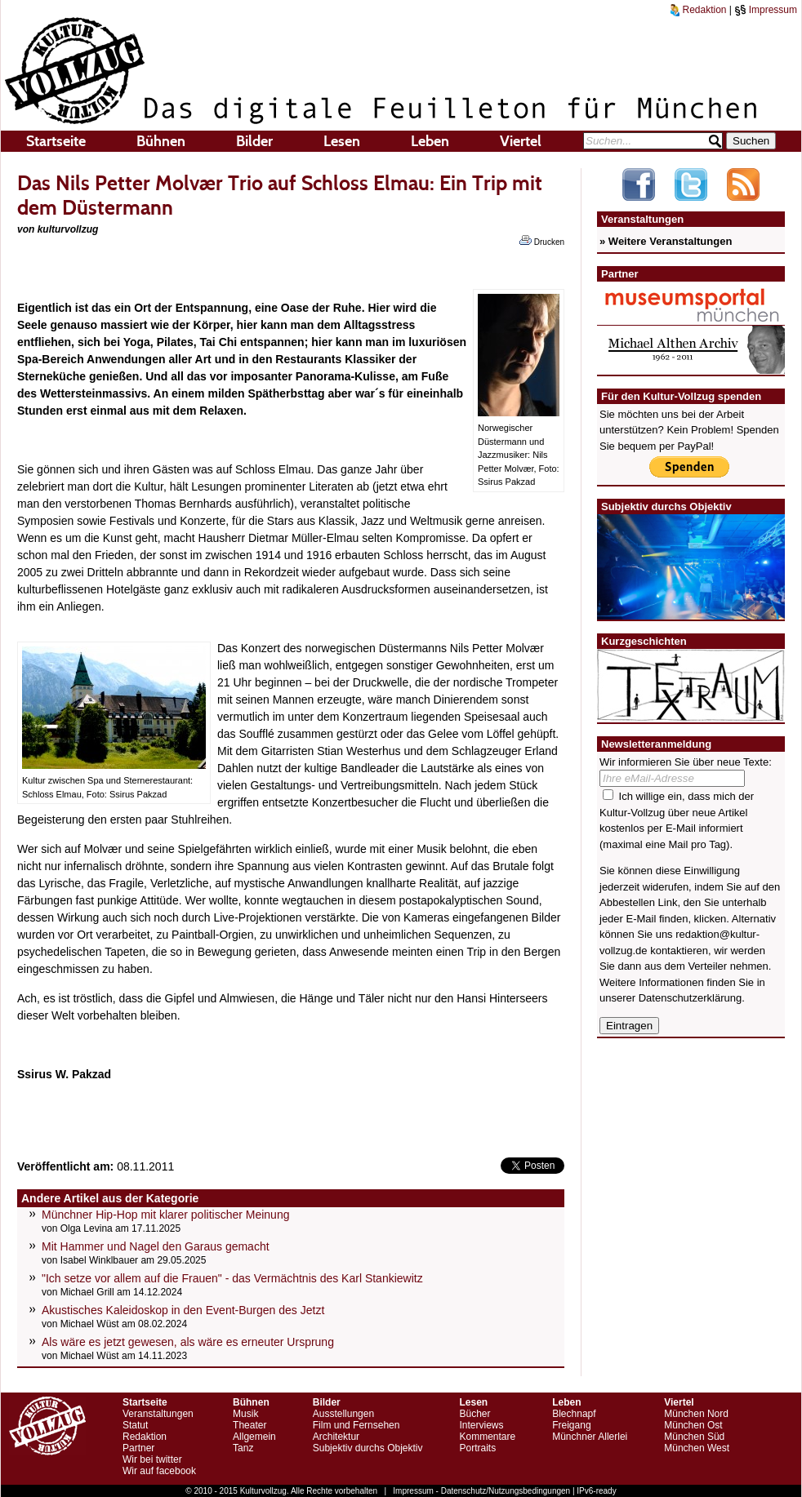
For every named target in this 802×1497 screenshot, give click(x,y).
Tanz (243, 1448)
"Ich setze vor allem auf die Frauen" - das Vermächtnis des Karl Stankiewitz (232, 1278)
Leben (430, 141)
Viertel (520, 141)
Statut (135, 1425)
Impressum (765, 10)
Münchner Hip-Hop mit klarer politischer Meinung (165, 1214)
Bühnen (160, 141)
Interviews (481, 1425)
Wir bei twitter (152, 1459)
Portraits (477, 1448)
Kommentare (487, 1436)
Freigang (571, 1425)
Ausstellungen (343, 1413)
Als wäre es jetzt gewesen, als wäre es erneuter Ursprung (188, 1341)
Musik (245, 1413)
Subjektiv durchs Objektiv (368, 1448)
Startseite (56, 141)
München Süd (694, 1436)
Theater (249, 1425)
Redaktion (698, 10)
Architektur (336, 1436)
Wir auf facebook (159, 1471)
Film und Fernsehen (356, 1425)
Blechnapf (573, 1413)
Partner (138, 1448)
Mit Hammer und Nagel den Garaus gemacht (156, 1246)
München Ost (693, 1425)
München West (696, 1448)
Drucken (541, 241)
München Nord (696, 1413)
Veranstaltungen (158, 1413)
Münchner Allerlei (589, 1436)
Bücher (474, 1413)
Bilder (254, 141)
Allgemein (254, 1436)
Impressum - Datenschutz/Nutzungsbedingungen (481, 1490)
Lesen (341, 141)
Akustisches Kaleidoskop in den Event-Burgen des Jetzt (183, 1310)
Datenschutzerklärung (690, 998)
